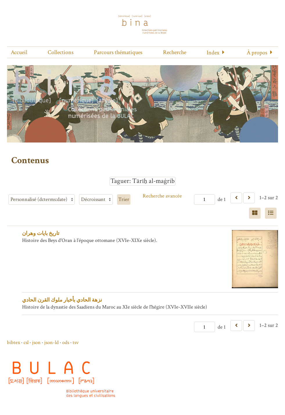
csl (26, 342)
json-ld (51, 342)
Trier (123, 199)
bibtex (13, 342)
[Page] (204, 199)
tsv (76, 342)
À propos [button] (257, 52)
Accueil (19, 52)
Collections (61, 52)
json (36, 342)
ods (65, 342)
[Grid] (255, 213)
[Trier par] (41, 199)
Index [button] (213, 52)
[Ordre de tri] (96, 199)
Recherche (174, 52)
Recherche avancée (162, 196)
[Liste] (271, 213)
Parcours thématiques (118, 52)
